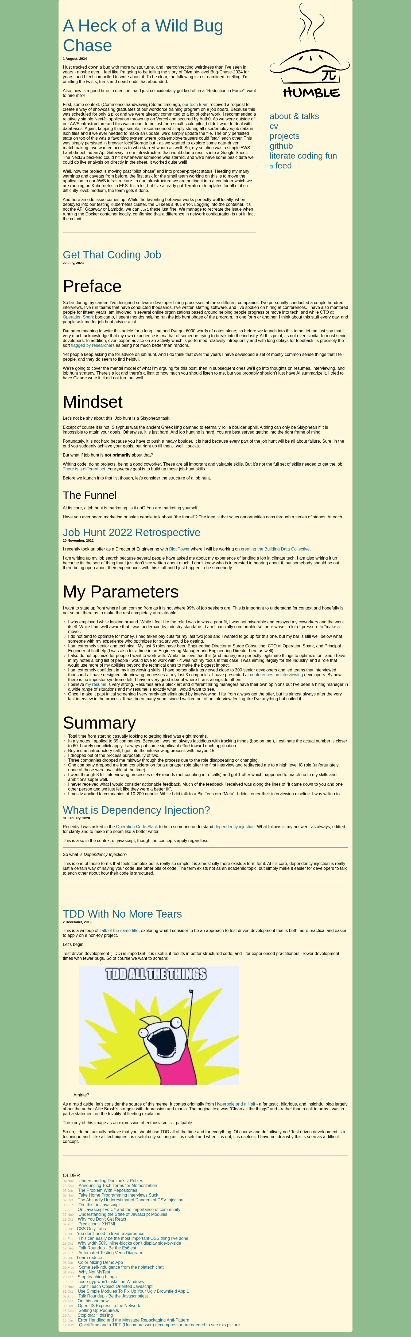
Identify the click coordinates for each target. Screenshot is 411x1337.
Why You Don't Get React (102, 1219)
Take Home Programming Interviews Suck (118, 1195)
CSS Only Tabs (91, 1228)
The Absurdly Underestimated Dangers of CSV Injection (130, 1200)
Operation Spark (78, 317)
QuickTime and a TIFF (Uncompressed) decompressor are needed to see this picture (159, 1325)
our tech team (195, 104)
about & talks (294, 116)
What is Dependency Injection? (136, 810)
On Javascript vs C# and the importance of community (129, 1209)
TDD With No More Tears (122, 914)
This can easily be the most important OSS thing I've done (133, 1238)
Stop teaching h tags (97, 1277)
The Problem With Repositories (107, 1190)
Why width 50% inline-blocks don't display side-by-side (129, 1243)
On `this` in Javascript (99, 1204)
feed (281, 165)
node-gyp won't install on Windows (111, 1281)
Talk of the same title (119, 930)
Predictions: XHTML (97, 1224)
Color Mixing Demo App (100, 1262)
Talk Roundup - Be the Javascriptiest (113, 1296)
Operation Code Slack (137, 826)
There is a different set (84, 469)
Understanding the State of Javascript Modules (123, 1214)
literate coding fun (303, 155)
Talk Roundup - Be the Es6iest (107, 1248)
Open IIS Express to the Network (109, 1305)
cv (274, 126)
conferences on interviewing (276, 675)
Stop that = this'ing (95, 1315)
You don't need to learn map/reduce (110, 1233)
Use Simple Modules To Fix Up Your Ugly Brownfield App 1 (133, 1291)
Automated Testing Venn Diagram (110, 1253)
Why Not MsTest (94, 1272)
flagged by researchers (93, 345)
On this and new (93, 1301)
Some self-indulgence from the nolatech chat (121, 1267)
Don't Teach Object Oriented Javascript (116, 1286)
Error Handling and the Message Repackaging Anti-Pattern (133, 1320)
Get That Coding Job (112, 255)
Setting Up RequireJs (99, 1310)
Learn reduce (89, 1257)
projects (285, 136)
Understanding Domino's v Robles (111, 1180)
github (281, 146)
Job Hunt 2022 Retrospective (132, 532)
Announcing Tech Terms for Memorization (118, 1185)
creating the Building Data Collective (275, 549)
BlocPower (179, 549)
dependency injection (234, 826)
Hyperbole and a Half (235, 1104)
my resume (95, 684)
